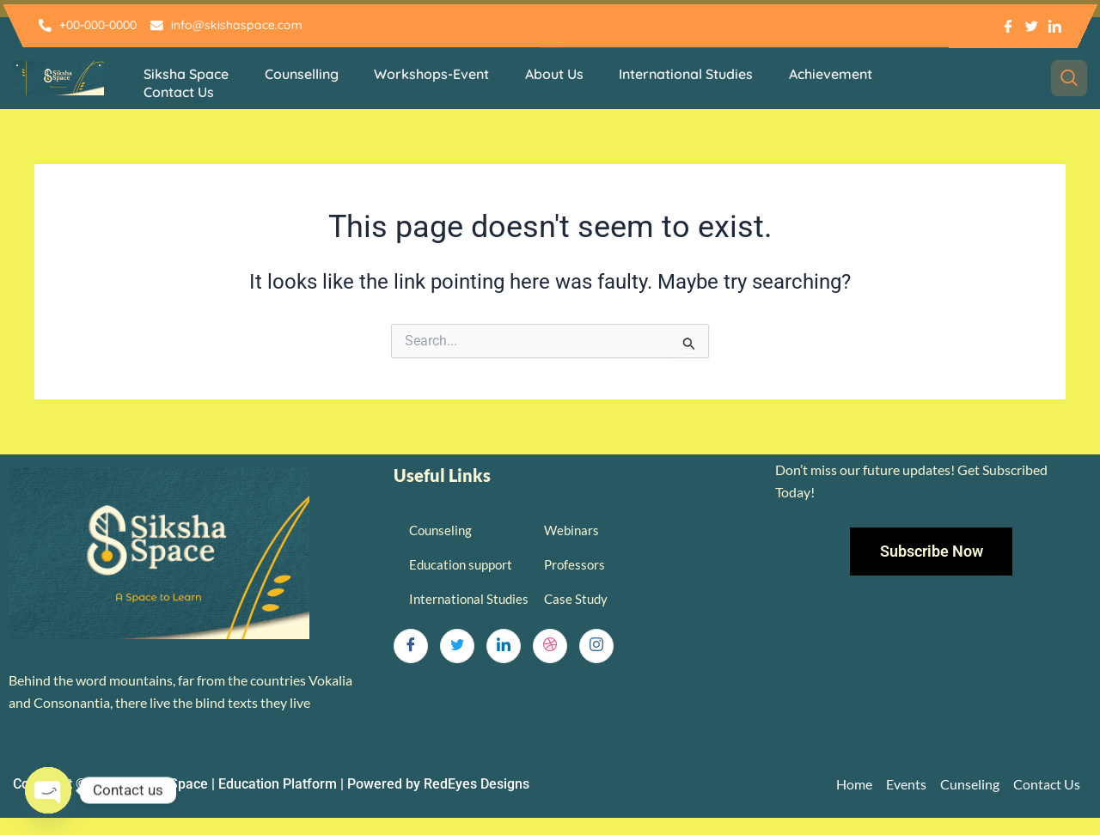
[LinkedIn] (503, 646)
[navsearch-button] (1069, 78)
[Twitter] (457, 646)
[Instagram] (596, 646)
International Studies (680, 73)
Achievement (823, 73)
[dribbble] (550, 646)
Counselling (299, 73)
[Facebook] (411, 646)
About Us (549, 73)
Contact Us (178, 91)
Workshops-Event (428, 73)
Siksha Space (185, 73)
